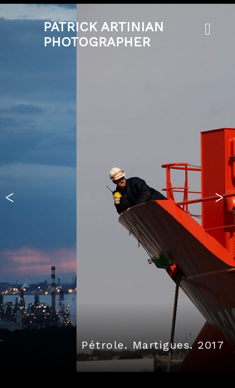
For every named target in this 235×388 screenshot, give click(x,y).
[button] (12, 194)
